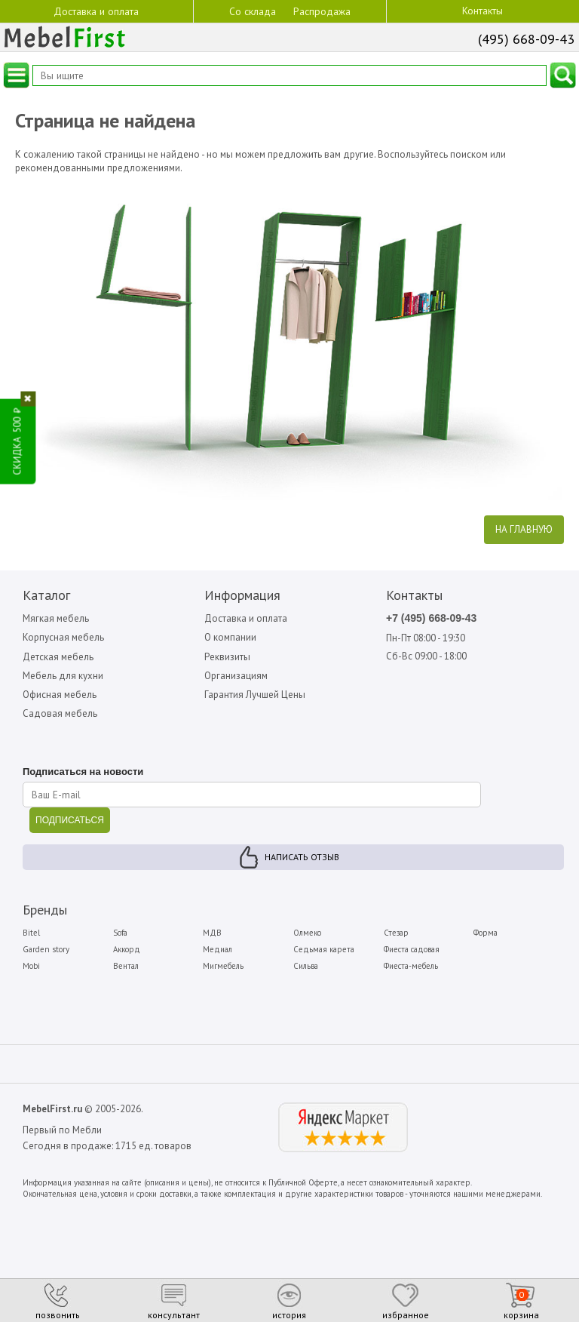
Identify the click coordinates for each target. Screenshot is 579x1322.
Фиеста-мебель (411, 966)
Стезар (396, 932)
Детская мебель (58, 656)
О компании (230, 637)
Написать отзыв (302, 856)
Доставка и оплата (96, 11)
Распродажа (322, 11)
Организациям (236, 675)
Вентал (126, 966)
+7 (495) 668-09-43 (431, 618)
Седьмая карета (323, 949)
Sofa (120, 932)
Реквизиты (227, 656)
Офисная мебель (59, 694)
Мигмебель (223, 966)
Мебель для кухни (63, 675)
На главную (524, 529)
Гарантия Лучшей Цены (254, 694)
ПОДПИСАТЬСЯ (69, 820)
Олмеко (307, 932)
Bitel (31, 932)
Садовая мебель (60, 713)
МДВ (212, 932)
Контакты (482, 10)
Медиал (217, 949)
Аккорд (126, 949)
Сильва (305, 966)
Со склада (252, 11)
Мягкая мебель (56, 618)
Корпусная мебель (63, 637)
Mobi (31, 966)
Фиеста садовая (412, 949)
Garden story (46, 949)
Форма (485, 932)
